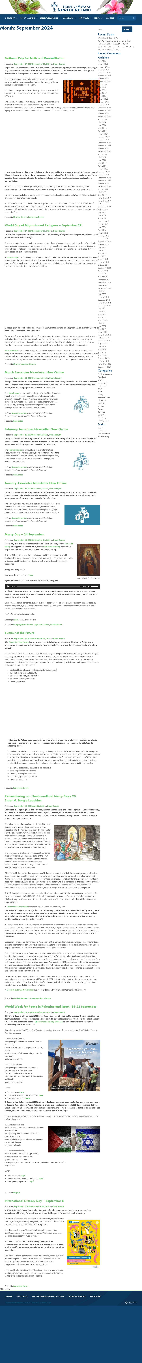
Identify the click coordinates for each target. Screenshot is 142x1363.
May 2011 (102, 329)
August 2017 (103, 209)
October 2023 (103, 148)
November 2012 (104, 302)
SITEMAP (9, 1353)
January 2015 (103, 262)
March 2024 (103, 134)
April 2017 (102, 218)
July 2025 (102, 87)
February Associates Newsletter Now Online (37, 436)
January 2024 (103, 139)
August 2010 (103, 343)
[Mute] (78, 611)
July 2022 (102, 192)
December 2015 (104, 238)
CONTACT (110, 18)
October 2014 (103, 265)
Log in (100, 427)
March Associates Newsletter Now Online (34, 374)
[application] (47, 611)
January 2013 (103, 297)
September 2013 (104, 288)
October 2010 (103, 337)
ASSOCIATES (68, 18)
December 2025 (104, 72)
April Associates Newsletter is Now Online (114, 41)
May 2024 (102, 128)
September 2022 (104, 186)
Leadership (102, 403)
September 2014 (104, 268)
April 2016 (102, 230)
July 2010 (102, 346)
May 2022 (102, 195)
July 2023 (102, 157)
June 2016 (102, 227)
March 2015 (103, 259)
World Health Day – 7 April (108, 38)
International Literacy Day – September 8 (34, 1249)
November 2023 (104, 145)
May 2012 (102, 314)
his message (12, 256)
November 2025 (104, 75)
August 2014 (103, 270)
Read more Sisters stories (18, 936)
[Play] (8, 611)
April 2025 (102, 96)
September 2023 (104, 151)
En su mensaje (11, 349)
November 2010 (104, 335)
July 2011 (102, 323)
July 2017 (102, 212)
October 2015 (103, 244)
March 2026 (103, 64)
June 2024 (102, 125)
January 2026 (103, 69)
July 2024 (102, 122)
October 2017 (103, 203)
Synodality (102, 417)
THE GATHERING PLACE (76, 1353)
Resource (101, 412)
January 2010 (103, 361)
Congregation (20, 649)
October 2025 (103, 78)
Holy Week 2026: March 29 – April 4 (113, 44)
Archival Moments (22, 1033)
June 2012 (102, 311)
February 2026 (104, 67)
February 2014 (103, 276)
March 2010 (103, 355)
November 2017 (104, 201)
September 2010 (104, 340)
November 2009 (104, 364)
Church (17, 216)
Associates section (19, 420)
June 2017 (102, 215)
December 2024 (104, 107)
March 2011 (103, 332)
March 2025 (103, 99)
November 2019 (104, 198)
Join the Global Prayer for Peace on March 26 (116, 46)
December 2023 (104, 142)
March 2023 (103, 168)
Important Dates (36, 216)
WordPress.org (103, 436)
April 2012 (102, 317)
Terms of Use (35, 1359)
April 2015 (102, 256)
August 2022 (103, 189)
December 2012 (104, 300)
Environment (102, 385)
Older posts (5, 1346)
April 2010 (102, 352)
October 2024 (103, 113)
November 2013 (104, 282)
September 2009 (104, 367)
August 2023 (103, 154)
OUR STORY (10, 18)
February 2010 (104, 358)
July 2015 (102, 247)
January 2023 (103, 174)
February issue (16, 457)
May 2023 (102, 163)
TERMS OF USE (22, 1353)
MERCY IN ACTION (27, 18)
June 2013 (102, 294)
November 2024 (104, 110)
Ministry (101, 406)
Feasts (30, 649)
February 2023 (104, 171)
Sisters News (57, 649)
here (31, 599)
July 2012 (102, 308)
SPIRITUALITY (84, 18)
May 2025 (102, 93)
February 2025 (104, 101)
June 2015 (102, 250)
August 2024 (103, 119)
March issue (14, 394)
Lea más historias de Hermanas (21, 1025)
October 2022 (103, 183)
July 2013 (102, 291)
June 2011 (102, 326)
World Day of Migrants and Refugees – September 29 (43, 224)
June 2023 (102, 160)
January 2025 (103, 104)
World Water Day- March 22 (109, 49)
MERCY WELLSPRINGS (49, 18)
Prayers (17, 1240)
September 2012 (104, 305)
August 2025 (103, 84)
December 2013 (104, 279)
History (24, 216)
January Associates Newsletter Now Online (36, 496)
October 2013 (103, 285)
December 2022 (104, 177)
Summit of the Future (20, 657)
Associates (18, 428)
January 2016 (103, 235)
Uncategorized (103, 420)
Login (49, 1359)
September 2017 (104, 206)
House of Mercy (16, 568)
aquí (17, 644)
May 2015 (102, 253)
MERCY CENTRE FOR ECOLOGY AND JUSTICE (48, 1353)
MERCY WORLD (95, 1353)
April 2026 (102, 61)
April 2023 (102, 166)
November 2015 (104, 241)
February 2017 (103, 221)
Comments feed (104, 433)
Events (100, 388)
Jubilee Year (102, 400)
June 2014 (102, 273)
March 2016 (103, 233)
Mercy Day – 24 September (24, 556)
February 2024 (104, 136)
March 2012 (103, 320)
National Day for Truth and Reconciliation (35, 58)
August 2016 (103, 224)
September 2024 (104, 116)
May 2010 (102, 349)
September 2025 (104, 81)
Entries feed (102, 430)
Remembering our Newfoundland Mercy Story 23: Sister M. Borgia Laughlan (41, 819)
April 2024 (102, 131)
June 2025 (102, 90)
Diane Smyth (59, 64)
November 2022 (104, 180)
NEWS (97, 18)
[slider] (43, 611)
